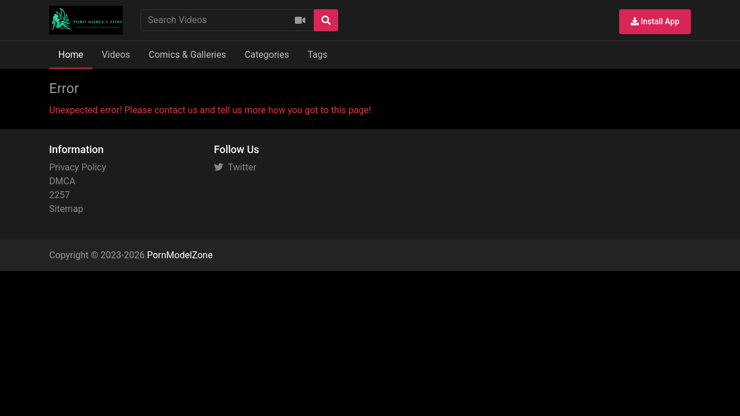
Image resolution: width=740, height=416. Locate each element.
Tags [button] (318, 54)
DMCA (62, 181)
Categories (267, 54)
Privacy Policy (77, 167)
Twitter (235, 167)
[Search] (326, 20)
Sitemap (66, 208)
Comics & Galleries (187, 54)
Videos (116, 54)
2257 (59, 195)
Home (70, 54)
